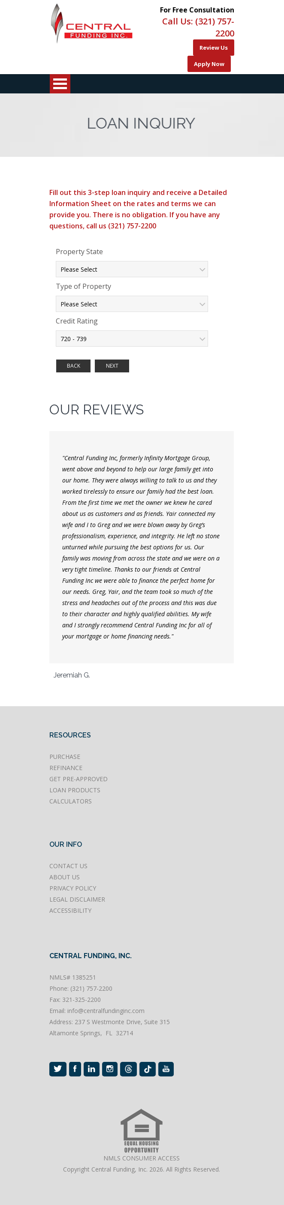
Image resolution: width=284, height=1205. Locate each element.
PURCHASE (64, 756)
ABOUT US (64, 877)
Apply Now (209, 64)
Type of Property (83, 286)
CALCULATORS (70, 801)
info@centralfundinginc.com (106, 1011)
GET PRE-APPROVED (78, 779)
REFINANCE (65, 768)
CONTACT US (68, 866)
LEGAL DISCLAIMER (77, 899)
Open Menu (60, 83)
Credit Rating (77, 321)
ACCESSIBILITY (70, 910)
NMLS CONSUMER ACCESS (141, 1158)
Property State (79, 251)
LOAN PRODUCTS (74, 790)
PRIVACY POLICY (72, 888)
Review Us (213, 47)
